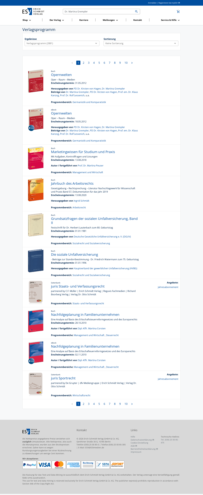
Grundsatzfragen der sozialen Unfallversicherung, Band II (94, 220)
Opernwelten (61, 74)
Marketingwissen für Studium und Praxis (83, 151)
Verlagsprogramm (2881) (63, 43)
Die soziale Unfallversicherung (74, 254)
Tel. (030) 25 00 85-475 (169, 441)
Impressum (136, 452)
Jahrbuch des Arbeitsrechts (72, 183)
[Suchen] (98, 11)
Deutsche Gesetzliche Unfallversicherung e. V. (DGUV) (102, 236)
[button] (31, 20)
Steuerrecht (112, 335)
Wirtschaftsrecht (81, 395)
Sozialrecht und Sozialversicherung (91, 243)
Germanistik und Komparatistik (89, 102)
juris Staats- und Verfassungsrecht (78, 286)
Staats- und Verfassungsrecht (88, 303)
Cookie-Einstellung (139, 442)
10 (126, 63)
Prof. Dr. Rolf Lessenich (72, 95)
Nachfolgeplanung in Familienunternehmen (85, 314)
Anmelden (152, 3)
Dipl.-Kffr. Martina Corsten (92, 328)
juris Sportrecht (63, 378)
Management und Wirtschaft (88, 172)
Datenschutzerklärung (141, 439)
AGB (133, 446)
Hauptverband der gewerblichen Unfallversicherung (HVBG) (105, 268)
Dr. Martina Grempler (113, 88)
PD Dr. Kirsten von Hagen (87, 88)
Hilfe (133, 436)
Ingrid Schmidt (81, 200)
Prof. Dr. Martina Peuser (90, 165)
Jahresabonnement (168, 287)
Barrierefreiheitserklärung (143, 449)
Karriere (83, 20)
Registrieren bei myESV (168, 3)
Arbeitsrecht (79, 207)
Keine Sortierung (141, 43)
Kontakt (137, 20)
